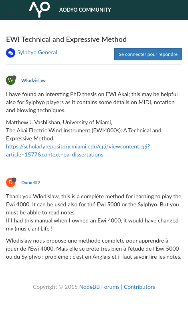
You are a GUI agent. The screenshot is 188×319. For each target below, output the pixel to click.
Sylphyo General (37, 52)
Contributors (139, 286)
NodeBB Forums (99, 286)
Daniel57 (30, 182)
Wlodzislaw (33, 80)
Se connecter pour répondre (148, 54)
